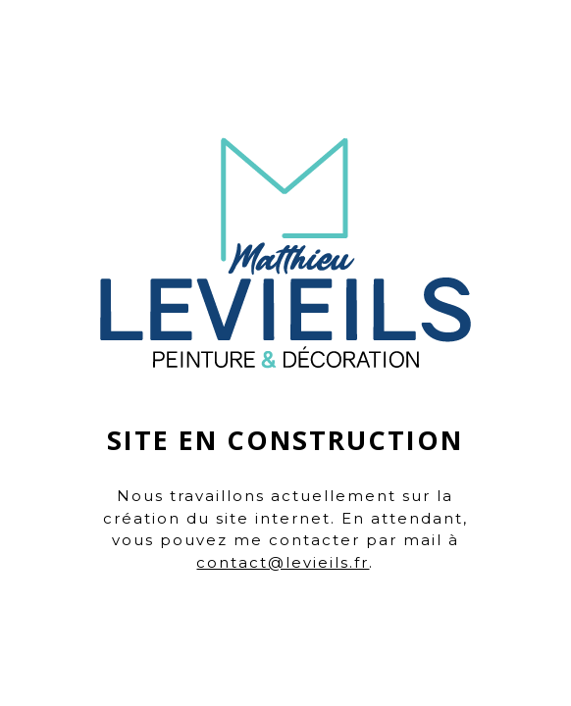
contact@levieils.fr (282, 562)
